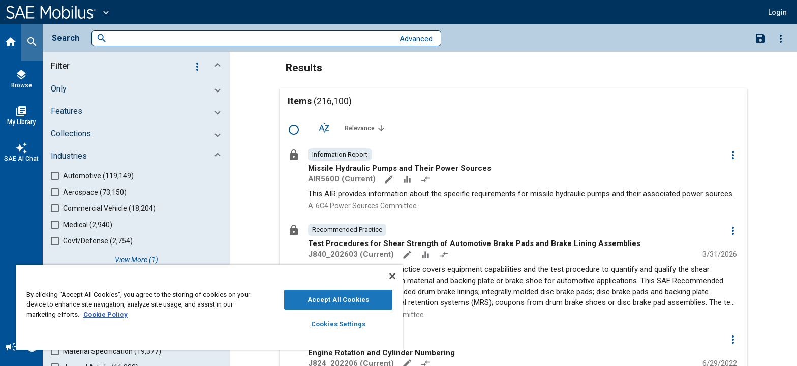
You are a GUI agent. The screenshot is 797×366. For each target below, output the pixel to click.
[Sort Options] (324, 127)
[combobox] (250, 38)
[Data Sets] (408, 180)
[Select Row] (294, 129)
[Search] (32, 42)
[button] (138, 66)
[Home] (10, 42)
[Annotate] (390, 180)
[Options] (781, 38)
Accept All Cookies (338, 299)
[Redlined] (426, 180)
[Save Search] (760, 37)
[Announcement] (10, 347)
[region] (209, 307)
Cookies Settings (338, 324)
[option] (340, 154)
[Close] (392, 276)
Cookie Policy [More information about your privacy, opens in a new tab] (105, 314)
